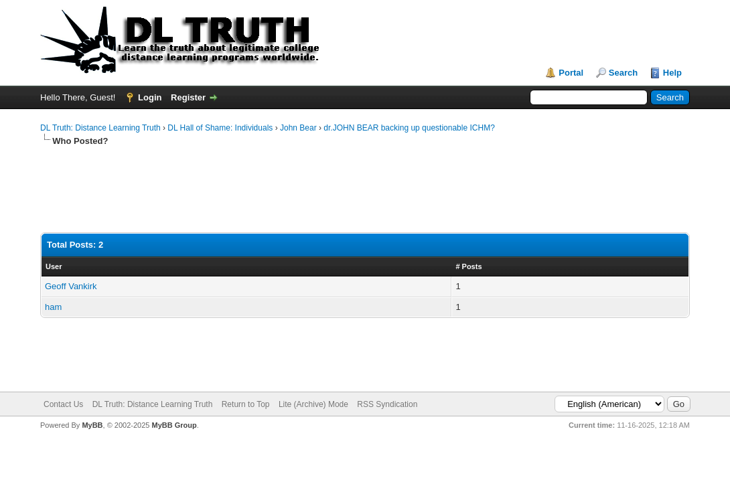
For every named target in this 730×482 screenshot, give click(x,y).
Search (623, 73)
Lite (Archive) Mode (313, 404)
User (54, 266)
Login (149, 97)
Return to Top (246, 404)
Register (188, 97)
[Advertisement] (284, 190)
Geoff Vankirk (71, 286)
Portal (571, 73)
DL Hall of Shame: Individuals (220, 128)
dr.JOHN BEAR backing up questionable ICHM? (408, 128)
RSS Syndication (387, 404)
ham (53, 307)
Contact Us (63, 404)
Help (672, 73)
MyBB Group (173, 425)
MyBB (92, 425)
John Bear (298, 128)
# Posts (468, 266)
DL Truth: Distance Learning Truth (100, 128)
